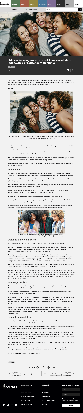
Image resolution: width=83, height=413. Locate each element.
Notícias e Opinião (50, 3)
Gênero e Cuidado (23, 3)
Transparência (46, 392)
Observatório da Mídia (60, 3)
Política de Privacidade (48, 400)
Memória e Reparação (14, 3)
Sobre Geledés (77, 3)
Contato (44, 404)
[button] (37, 367)
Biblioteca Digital (68, 3)
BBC (12, 88)
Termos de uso (46, 396)
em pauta (11, 362)
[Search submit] (80, 9)
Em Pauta (11, 66)
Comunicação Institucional (42, 3)
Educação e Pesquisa (33, 3)
